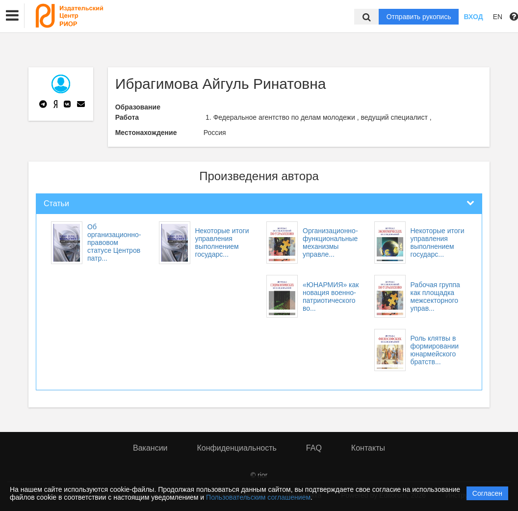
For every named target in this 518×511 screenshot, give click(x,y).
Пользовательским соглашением (258, 497)
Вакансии (150, 448)
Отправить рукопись (419, 17)
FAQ (314, 448)
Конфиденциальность (237, 448)
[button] (12, 15)
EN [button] (497, 17)
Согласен (487, 493)
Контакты (368, 448)
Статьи (56, 203)
